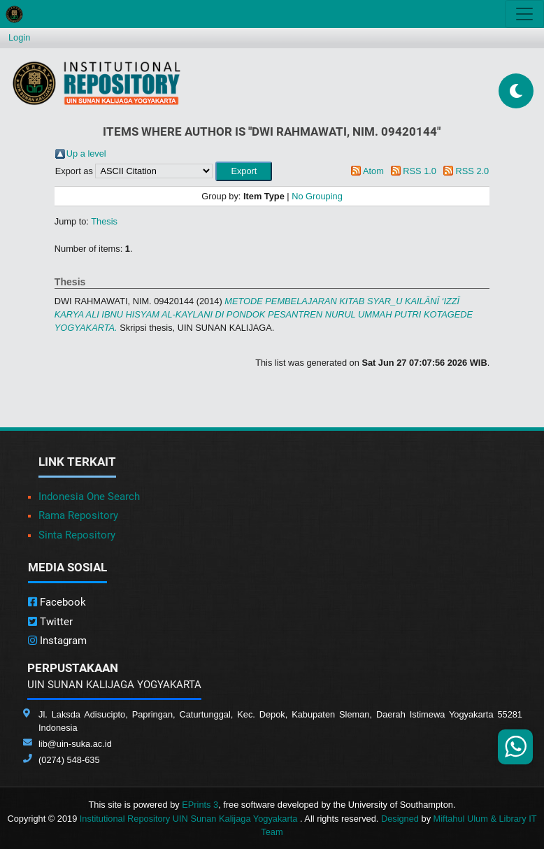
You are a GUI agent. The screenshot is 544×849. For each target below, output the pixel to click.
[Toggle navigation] (524, 14)
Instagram (57, 640)
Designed (400, 818)
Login (19, 37)
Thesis (104, 221)
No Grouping (317, 196)
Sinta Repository (76, 535)
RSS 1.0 (419, 171)
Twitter (50, 621)
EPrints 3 (200, 804)
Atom (373, 171)
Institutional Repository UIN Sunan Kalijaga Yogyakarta (190, 818)
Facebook (57, 602)
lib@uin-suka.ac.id (75, 744)
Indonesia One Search (89, 496)
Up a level (86, 153)
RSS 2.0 (472, 171)
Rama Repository (78, 515)
